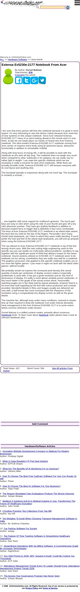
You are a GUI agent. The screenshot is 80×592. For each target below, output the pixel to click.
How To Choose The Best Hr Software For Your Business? (31, 486)
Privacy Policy (31, 588)
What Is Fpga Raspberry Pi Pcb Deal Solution (25, 461)
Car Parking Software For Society (20, 528)
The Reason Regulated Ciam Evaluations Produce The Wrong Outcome (38, 493)
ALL (2, 59)
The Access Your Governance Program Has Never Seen (32, 576)
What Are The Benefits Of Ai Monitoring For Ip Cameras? (30, 468)
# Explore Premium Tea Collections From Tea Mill (27, 511)
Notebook (6, 315)
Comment (20, 75)
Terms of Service (50, 588)
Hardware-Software (17, 59)
